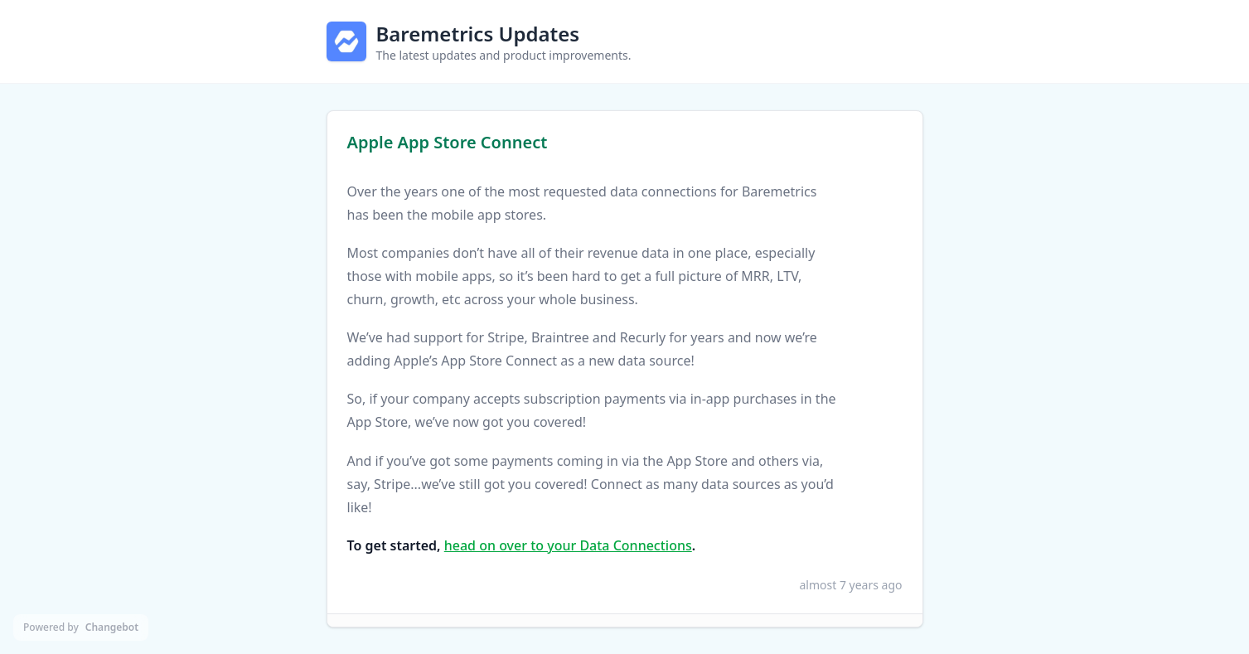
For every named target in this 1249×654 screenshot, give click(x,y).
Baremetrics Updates (478, 33)
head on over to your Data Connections (568, 545)
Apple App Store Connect (447, 142)
